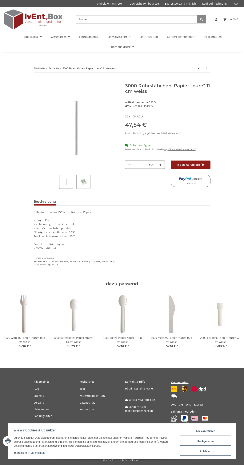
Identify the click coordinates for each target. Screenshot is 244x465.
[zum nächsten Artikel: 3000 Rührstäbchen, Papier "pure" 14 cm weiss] (206, 68)
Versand (156, 133)
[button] (216, 19)
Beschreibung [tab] (45, 201)
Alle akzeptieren (205, 431)
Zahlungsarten (43, 416)
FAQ (235, 3)
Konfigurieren (205, 441)
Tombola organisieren (109, 3)
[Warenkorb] (230, 19)
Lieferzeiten (41, 409)
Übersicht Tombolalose (144, 3)
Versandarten (180, 382)
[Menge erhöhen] (160, 165)
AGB (82, 389)
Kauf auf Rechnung (214, 3)
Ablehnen (205, 451)
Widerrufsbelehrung (92, 396)
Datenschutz (87, 402)
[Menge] (140, 165)
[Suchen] (136, 19)
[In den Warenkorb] (37, 81)
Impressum (86, 409)
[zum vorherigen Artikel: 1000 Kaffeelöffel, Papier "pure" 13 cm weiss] (199, 68)
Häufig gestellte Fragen (139, 388)
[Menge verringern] (129, 165)
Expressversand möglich (180, 3)
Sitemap (39, 396)
